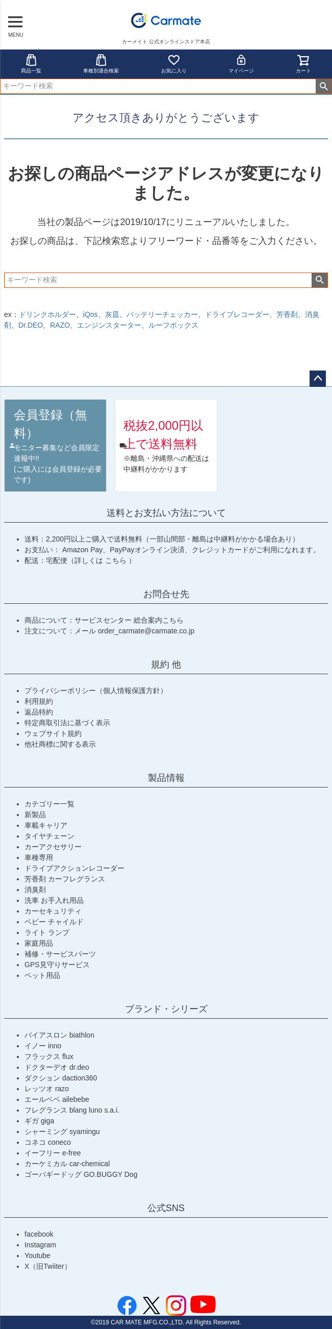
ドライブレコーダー (237, 314)
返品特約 (38, 712)
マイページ (241, 63)
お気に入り (174, 63)
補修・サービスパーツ (60, 954)
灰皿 (112, 314)
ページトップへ (318, 379)
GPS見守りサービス (57, 965)
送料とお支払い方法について (166, 513)
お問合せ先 (166, 594)
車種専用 (38, 857)
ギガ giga (39, 1121)
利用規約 (38, 701)
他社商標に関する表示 (60, 744)
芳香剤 (287, 314)
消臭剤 (35, 889)
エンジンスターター (109, 325)
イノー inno (42, 1046)
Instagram (40, 1245)
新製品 (35, 814)
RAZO (60, 325)
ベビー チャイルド (54, 922)
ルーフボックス (173, 325)
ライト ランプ (46, 932)
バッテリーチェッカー (162, 314)
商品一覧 (31, 63)
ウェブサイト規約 (53, 733)
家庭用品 (38, 943)
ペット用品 (42, 975)
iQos (90, 314)
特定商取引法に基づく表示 (67, 723)
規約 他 (166, 664)
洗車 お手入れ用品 (54, 900)
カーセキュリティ (53, 911)
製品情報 (166, 778)
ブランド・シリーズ (166, 1009)
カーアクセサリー (53, 847)
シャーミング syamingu (62, 1131)
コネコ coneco (47, 1142)
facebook (39, 1234)
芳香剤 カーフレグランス (64, 879)
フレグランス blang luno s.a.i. (71, 1110)
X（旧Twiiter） (47, 1266)
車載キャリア (45, 825)
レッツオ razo (46, 1089)
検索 (323, 86)
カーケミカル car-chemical (67, 1164)
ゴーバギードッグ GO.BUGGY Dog (80, 1174)
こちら (117, 560)
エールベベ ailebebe (56, 1099)
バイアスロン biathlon (59, 1035)
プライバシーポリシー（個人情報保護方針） (95, 690)
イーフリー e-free (52, 1153)
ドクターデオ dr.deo (56, 1067)
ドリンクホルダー (47, 314)
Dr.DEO (30, 325)
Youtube (37, 1255)
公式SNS (166, 1208)
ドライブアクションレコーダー (74, 868)
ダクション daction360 (60, 1078)
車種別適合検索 (101, 63)
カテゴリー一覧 (49, 804)
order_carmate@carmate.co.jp (146, 631)
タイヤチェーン (49, 836)
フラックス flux (48, 1056)
